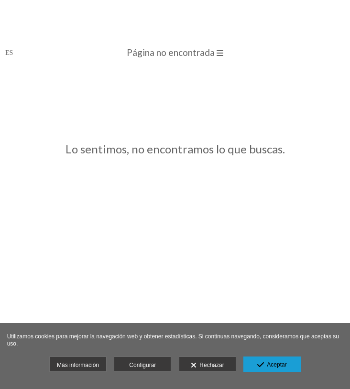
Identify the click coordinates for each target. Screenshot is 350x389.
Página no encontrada (175, 52)
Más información (78, 365)
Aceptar (271, 365)
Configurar (142, 365)
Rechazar (207, 365)
